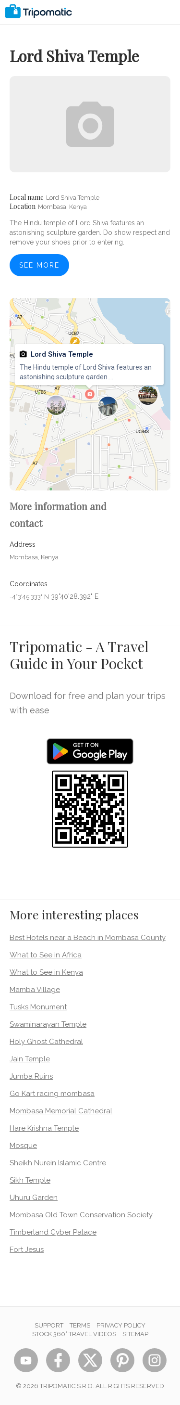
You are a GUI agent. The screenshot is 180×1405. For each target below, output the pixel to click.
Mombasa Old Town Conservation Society (81, 1215)
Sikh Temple (30, 1180)
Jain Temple (30, 1059)
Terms (80, 1325)
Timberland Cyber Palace (53, 1232)
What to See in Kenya (46, 972)
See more (39, 265)
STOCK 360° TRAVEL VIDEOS (74, 1334)
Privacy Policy (120, 1325)
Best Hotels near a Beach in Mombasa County (88, 937)
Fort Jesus (27, 1249)
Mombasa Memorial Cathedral (61, 1111)
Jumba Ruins (31, 1076)
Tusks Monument (38, 1007)
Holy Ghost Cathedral (46, 1041)
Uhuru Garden (34, 1197)
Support (49, 1325)
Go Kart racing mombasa (52, 1093)
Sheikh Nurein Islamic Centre (58, 1163)
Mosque (23, 1145)
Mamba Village (35, 989)
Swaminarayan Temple (48, 1024)
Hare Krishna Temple (44, 1128)
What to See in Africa (46, 955)
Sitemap (135, 1334)
